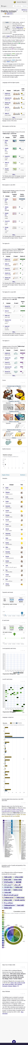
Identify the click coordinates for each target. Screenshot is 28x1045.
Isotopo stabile (18, 879)
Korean (7, 542)
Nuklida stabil (18, 887)
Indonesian (8, 533)
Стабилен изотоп (8, 897)
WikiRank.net (24, 10)
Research (25, 6)
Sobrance (10, 986)
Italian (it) (7, 113)
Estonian (7, 515)
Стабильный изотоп (9, 905)
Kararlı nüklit (20, 905)
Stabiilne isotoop (17, 890)
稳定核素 (18, 882)
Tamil (7, 565)
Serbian (7, 561)
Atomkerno (23, 475)
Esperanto (8, 506)
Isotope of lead (15, 811)
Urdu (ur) (7, 311)
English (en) (7, 93)
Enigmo (12, 982)
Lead (6, 809)
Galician (7, 529)
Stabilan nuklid (8, 908)
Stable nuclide (8, 877)
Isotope (18, 814)
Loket (15, 984)
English (4, 6)
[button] (21, 19)
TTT (18, 986)
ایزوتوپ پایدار (7, 884)
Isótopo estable (19, 877)
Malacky (15, 986)
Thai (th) (7, 168)
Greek (7, 497)
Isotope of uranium (11, 809)
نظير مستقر (17, 884)
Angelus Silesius (5, 475)
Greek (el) (7, 326)
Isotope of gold (19, 809)
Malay (7, 547)
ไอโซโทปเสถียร (8, 882)
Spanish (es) (7, 273)
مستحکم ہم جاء (8, 902)
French (7, 524)
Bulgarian (8, 492)
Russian (7, 556)
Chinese (7, 584)
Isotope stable (7, 879)
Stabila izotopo (19, 27)
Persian (7, 519)
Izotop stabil (7, 890)
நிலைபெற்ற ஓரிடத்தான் (11, 895)
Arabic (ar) (7, 315)
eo (17, 10)
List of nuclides (16, 816)
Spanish (7, 510)
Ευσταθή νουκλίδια (20, 900)
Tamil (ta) (7, 107)
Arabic (7, 487)
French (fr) (7, 156)
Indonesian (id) (8, 98)
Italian (7, 538)
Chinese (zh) (7, 102)
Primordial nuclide (6, 811)
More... (14, 117)
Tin (21, 814)
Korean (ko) (7, 306)
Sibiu (15, 982)
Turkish (7, 574)
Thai (6, 570)
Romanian (8, 552)
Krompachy (4, 986)
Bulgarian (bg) (8, 320)
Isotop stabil (7, 892)
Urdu (7, 579)
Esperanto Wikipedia (20, 2)
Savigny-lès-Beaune (9, 984)
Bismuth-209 (8, 816)
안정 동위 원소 (8, 887)
